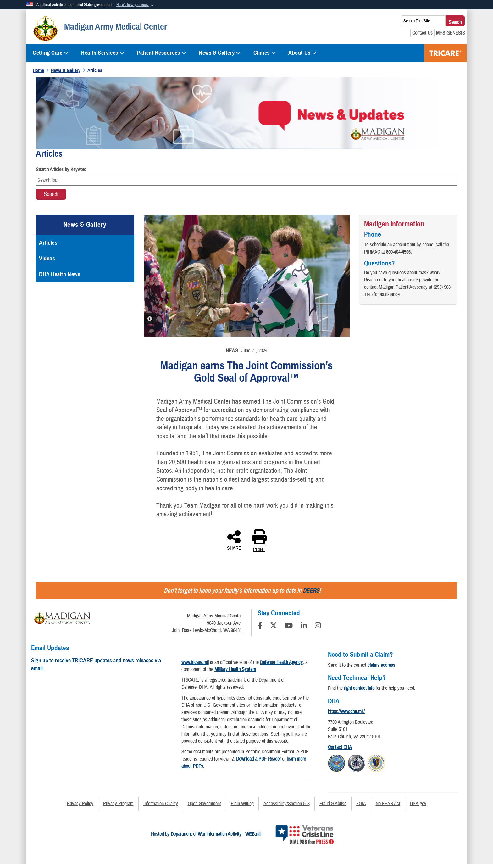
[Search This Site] (423, 20)
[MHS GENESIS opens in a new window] (450, 33)
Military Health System (235, 669)
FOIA (361, 803)
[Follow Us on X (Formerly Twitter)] (273, 626)
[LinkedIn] (304, 626)
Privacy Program (118, 803)
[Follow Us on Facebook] (260, 626)
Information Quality (160, 803)
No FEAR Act (388, 803)
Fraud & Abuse (332, 803)
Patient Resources (161, 52)
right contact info (359, 688)
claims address (381, 665)
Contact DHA (340, 747)
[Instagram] (318, 626)
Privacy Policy (80, 803)
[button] (135, 5)
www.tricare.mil (195, 662)
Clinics (264, 52)
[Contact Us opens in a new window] (422, 33)
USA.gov (418, 803)
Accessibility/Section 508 (286, 803)
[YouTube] (289, 626)
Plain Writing (242, 803)
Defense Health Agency (281, 662)
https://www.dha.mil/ (346, 711)
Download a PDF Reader (258, 759)
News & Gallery (220, 52)
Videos (47, 258)
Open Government (204, 803)
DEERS (311, 590)
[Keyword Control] (246, 180)
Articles (48, 242)
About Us (302, 52)
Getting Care (51, 52)
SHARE (234, 540)
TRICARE (445, 53)
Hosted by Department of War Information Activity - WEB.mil (206, 834)
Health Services (102, 52)
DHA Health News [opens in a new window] (59, 274)
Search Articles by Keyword (61, 169)
